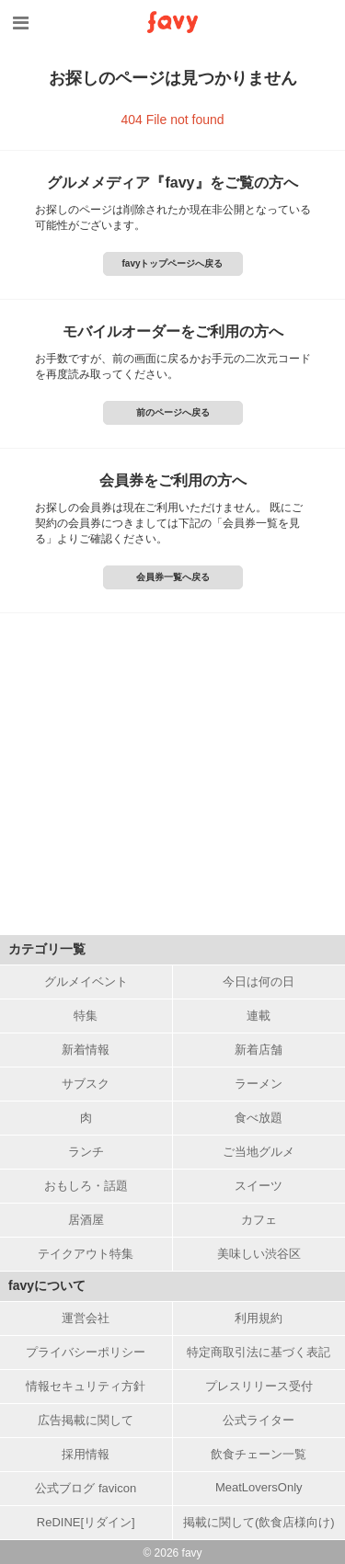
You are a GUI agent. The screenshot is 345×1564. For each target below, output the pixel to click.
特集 (86, 1015)
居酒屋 (86, 1220)
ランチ (86, 1152)
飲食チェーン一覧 (258, 1454)
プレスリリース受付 (259, 1386)
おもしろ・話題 (86, 1186)
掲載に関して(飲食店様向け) (259, 1522)
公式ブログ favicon (85, 1488)
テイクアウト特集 (85, 1254)
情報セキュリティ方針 (85, 1386)
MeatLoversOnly (259, 1487)
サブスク (85, 1083)
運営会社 (85, 1318)
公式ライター (258, 1420)
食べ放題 (258, 1117)
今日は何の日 (258, 981)
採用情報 (85, 1454)
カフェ (259, 1220)
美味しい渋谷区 (259, 1254)
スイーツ (258, 1186)
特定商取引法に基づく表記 (258, 1352)
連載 (258, 1015)
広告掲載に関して (85, 1420)
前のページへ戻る (173, 412)
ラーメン (258, 1083)
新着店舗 (258, 1049)
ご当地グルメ (258, 1152)
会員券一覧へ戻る (173, 577)
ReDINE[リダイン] (86, 1522)
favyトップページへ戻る (172, 263)
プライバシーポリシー (85, 1352)
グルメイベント (86, 981)
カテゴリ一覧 (47, 949)
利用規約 (258, 1318)
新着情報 (85, 1049)
